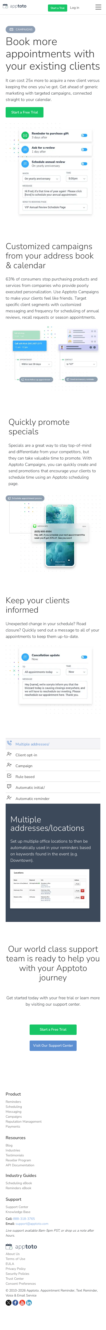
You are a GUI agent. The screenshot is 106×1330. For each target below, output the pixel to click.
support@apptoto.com (32, 1223)
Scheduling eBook (19, 1183)
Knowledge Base (18, 1212)
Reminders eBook (18, 1188)
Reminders (13, 1102)
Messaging (13, 1111)
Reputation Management (24, 1121)
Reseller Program (18, 1160)
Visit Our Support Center (53, 1045)
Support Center (17, 1207)
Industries (13, 1150)
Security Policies (17, 1273)
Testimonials (15, 1155)
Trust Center (15, 1278)
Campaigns (14, 1116)
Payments (13, 1126)
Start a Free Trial (24, 112)
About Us (13, 1254)
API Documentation (20, 1165)
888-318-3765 (24, 1219)
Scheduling (14, 1106)
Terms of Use (15, 1259)
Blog (9, 1145)
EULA (10, 1264)
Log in (74, 7)
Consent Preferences (21, 1283)
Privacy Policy (16, 1269)
